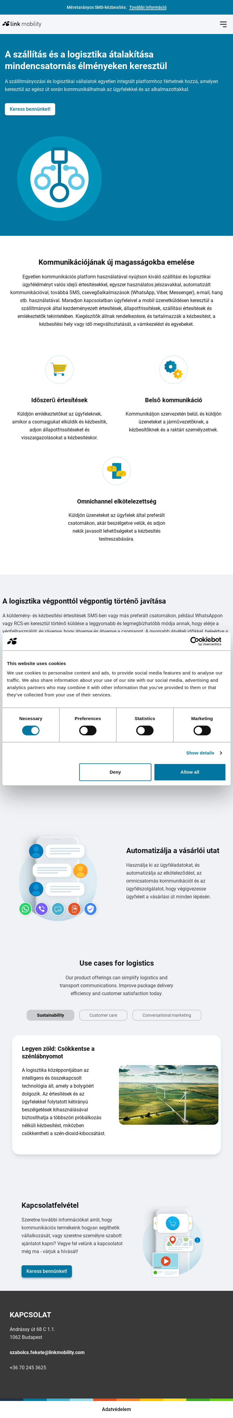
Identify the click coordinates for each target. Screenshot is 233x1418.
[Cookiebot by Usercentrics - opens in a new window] (199, 641)
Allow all (190, 772)
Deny (115, 772)
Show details (200, 752)
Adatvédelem (116, 1409)
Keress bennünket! (30, 109)
